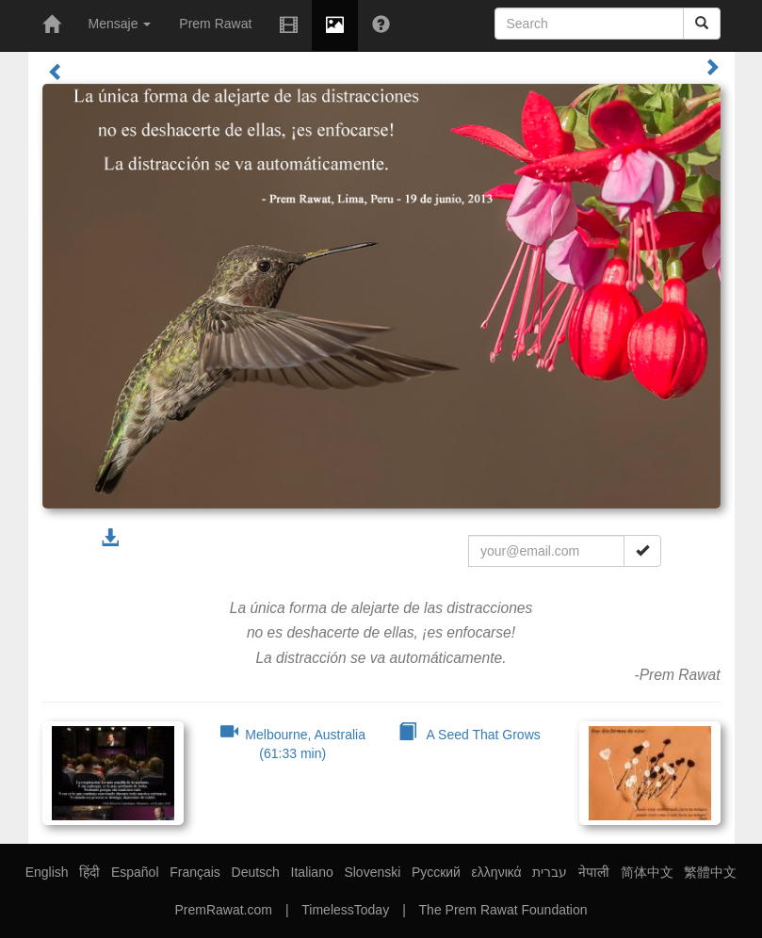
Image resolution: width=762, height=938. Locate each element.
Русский (436, 872)
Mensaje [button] (120, 23)
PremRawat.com (222, 909)
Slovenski (372, 872)
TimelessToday (345, 909)
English (47, 872)
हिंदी (89, 872)
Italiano (312, 872)
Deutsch (256, 872)
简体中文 (647, 872)
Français (195, 872)
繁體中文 (710, 872)
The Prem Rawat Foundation (503, 909)
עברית (549, 872)
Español (135, 872)
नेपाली (593, 872)
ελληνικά (497, 872)
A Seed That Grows (469, 734)
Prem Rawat (215, 23)
